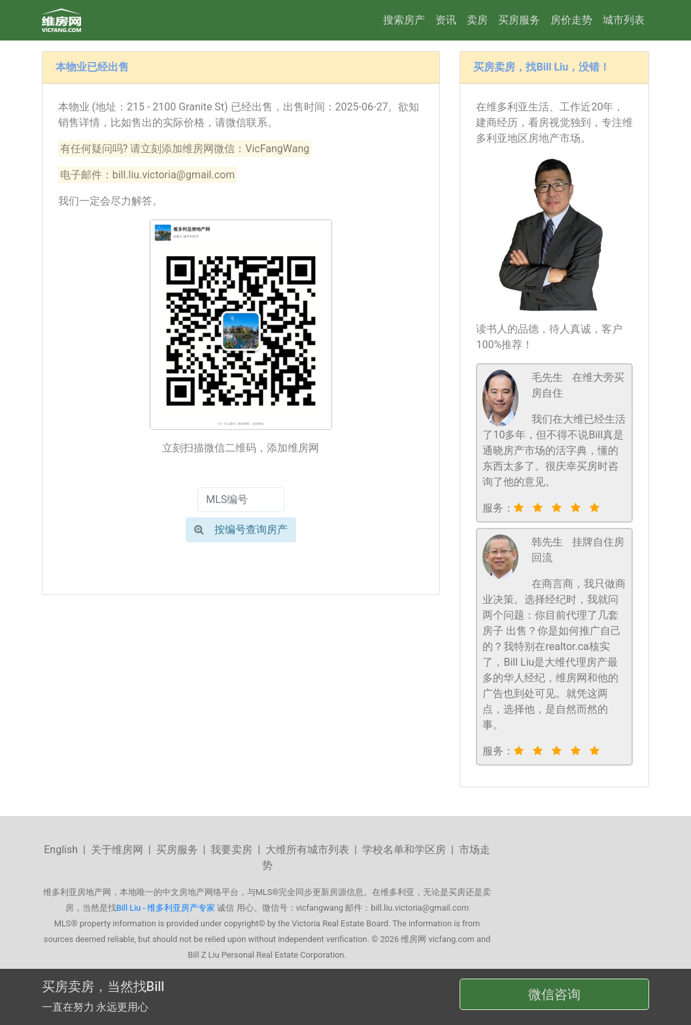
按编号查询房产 (241, 529)
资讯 (445, 20)
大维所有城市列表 (307, 849)
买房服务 (519, 20)
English (61, 849)
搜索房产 (404, 20)
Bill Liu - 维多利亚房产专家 (165, 908)
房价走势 (571, 20)
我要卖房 (231, 849)
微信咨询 (554, 994)
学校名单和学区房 (404, 849)
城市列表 (624, 20)
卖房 (477, 20)
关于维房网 (117, 849)
